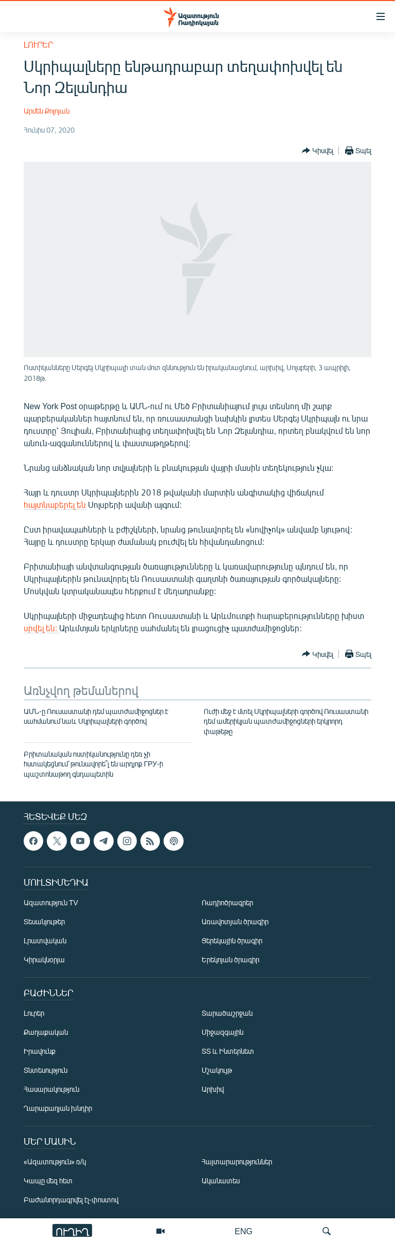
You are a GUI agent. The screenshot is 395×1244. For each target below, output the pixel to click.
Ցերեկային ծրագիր (232, 941)
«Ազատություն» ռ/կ (55, 1162)
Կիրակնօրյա (44, 960)
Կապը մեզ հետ (48, 1181)
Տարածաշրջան (227, 1013)
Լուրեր (38, 44)
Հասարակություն (51, 1089)
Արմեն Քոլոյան (46, 110)
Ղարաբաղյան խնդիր (58, 1108)
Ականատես (221, 1181)
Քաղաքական (46, 1032)
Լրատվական (45, 941)
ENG (244, 1231)
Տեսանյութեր (44, 922)
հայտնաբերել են (55, 504)
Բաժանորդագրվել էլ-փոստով (71, 1200)
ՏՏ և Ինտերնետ (228, 1051)
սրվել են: (41, 628)
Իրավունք (40, 1051)
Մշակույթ (217, 1070)
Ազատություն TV (51, 903)
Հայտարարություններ (237, 1162)
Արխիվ (213, 1089)
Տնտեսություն (45, 1070)
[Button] (317, 150)
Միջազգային (222, 1032)
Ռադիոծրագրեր (227, 903)
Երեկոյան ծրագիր (230, 960)
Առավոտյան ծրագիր (235, 922)
